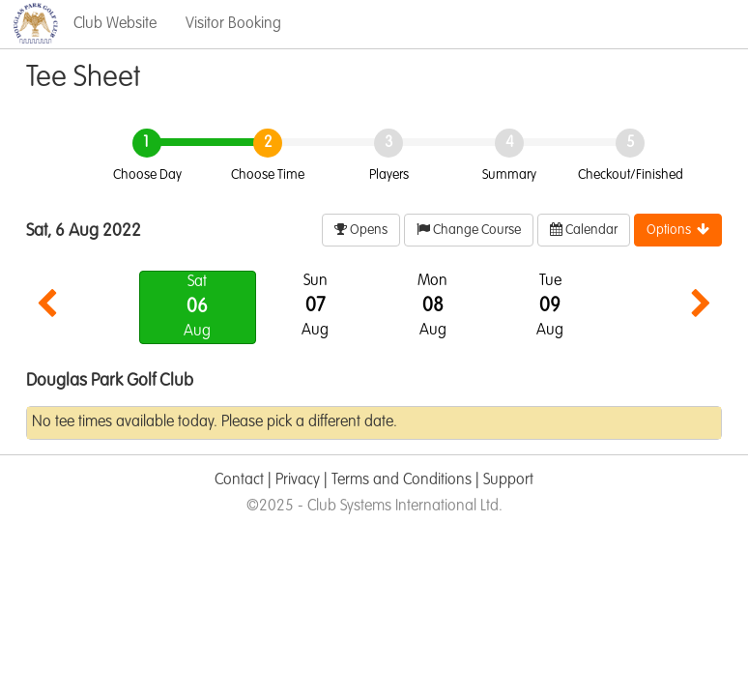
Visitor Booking (233, 24)
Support (508, 480)
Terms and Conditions (401, 480)
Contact (239, 480)
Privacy (297, 480)
